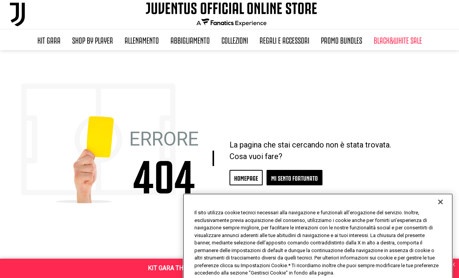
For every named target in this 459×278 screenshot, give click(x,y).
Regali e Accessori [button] (284, 40)
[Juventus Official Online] (17, 14)
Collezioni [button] (234, 40)
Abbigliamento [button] (190, 40)
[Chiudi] (440, 217)
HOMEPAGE (246, 177)
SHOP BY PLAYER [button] (92, 40)
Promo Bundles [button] (341, 40)
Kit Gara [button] (49, 40)
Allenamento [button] (142, 40)
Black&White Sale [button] (398, 40)
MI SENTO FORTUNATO (294, 177)
